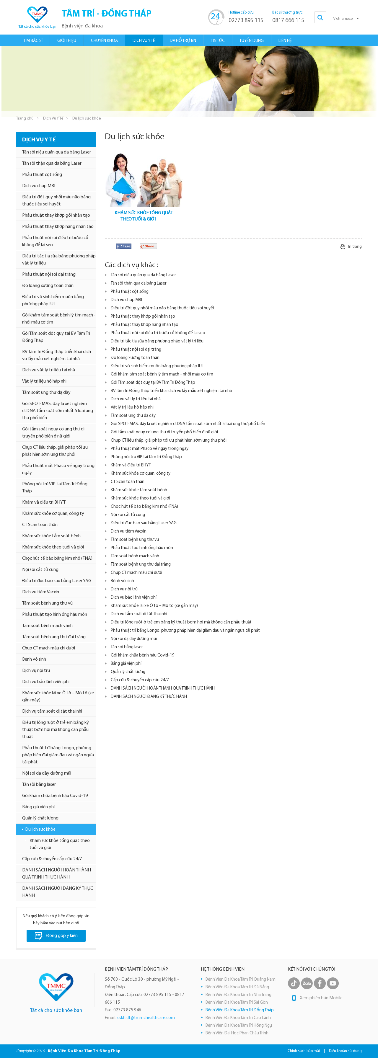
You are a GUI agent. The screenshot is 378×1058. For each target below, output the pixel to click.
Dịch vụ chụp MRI (38, 186)
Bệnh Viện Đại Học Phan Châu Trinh (237, 1033)
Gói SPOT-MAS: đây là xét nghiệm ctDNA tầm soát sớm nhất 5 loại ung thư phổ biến (57, 410)
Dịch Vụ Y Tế (53, 118)
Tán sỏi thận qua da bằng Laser (52, 163)
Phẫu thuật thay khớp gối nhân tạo (56, 215)
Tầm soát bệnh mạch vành (47, 625)
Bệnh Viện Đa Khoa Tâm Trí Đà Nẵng (237, 987)
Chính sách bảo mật (304, 1051)
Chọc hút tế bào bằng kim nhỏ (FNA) (57, 558)
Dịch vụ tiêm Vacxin (40, 592)
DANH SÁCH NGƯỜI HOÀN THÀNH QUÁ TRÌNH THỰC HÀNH (56, 874)
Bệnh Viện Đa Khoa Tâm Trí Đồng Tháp (240, 1010)
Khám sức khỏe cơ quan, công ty (53, 513)
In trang (355, 246)
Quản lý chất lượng (40, 818)
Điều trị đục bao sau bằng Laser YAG (56, 581)
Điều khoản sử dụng (345, 1051)
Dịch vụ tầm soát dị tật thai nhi (52, 711)
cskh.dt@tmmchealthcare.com (146, 1018)
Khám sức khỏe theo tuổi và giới (53, 547)
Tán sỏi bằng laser (39, 784)
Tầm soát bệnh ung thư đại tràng (54, 637)
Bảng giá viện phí (38, 807)
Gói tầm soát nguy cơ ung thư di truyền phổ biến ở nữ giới (53, 433)
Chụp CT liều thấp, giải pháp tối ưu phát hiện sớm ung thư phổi (55, 451)
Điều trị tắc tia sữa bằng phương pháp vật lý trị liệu (59, 260)
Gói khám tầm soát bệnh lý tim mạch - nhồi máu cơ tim (59, 319)
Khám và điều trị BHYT (44, 502)
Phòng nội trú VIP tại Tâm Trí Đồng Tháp (54, 488)
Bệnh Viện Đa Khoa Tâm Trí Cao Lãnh (238, 1018)
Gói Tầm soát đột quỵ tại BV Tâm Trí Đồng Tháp (56, 337)
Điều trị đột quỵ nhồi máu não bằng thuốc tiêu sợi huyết (56, 201)
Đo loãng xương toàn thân (48, 285)
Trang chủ (24, 118)
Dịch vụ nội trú (36, 670)
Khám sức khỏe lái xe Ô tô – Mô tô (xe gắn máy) (58, 697)
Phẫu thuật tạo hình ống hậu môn (54, 614)
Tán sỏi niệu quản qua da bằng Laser (56, 152)
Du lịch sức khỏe (40, 829)
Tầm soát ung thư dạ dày (46, 392)
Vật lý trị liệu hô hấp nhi (44, 381)
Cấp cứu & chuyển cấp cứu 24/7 (52, 859)
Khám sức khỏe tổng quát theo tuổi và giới (60, 844)
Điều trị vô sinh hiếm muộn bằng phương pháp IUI (53, 300)
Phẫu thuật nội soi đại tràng (49, 274)
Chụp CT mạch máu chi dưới (48, 648)
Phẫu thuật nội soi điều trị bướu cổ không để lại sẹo (55, 241)
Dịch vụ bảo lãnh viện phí (45, 682)
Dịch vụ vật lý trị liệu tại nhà (48, 370)
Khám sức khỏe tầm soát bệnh (51, 536)
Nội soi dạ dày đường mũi (46, 773)
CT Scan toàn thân (40, 525)
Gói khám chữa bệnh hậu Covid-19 (55, 796)
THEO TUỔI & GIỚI (138, 219)
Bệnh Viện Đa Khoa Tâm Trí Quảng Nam (241, 979)
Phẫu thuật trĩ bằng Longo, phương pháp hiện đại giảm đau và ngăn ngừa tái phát (58, 755)
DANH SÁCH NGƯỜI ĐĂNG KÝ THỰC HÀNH (57, 892)
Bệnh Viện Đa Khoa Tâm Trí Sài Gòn (237, 1002)
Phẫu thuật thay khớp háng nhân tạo (58, 226)
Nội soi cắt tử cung (40, 569)
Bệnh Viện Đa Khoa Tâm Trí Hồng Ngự (239, 1025)
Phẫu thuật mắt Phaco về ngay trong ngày (58, 469)
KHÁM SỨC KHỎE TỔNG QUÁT (144, 213)
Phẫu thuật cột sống (42, 174)
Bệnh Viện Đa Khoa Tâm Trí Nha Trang (238, 995)
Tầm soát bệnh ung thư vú (47, 603)
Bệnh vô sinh (34, 659)
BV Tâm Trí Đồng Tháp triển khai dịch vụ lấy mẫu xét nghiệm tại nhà (56, 355)
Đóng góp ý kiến (56, 935)
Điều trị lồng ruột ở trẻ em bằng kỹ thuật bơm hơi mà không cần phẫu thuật (55, 729)
